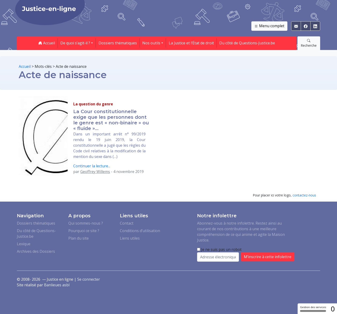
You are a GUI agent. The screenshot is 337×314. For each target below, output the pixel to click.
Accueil (46, 43)
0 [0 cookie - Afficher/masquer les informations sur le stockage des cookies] (333, 309)
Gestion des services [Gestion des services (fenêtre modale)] (313, 308)
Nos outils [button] (151, 43)
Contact (126, 223)
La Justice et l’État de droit (191, 43)
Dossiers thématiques (118, 43)
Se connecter (88, 279)
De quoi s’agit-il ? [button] (75, 43)
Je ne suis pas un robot (219, 249)
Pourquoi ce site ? (83, 230)
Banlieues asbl (57, 284)
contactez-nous (304, 195)
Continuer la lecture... (91, 165)
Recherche (309, 43)
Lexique (23, 243)
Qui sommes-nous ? (85, 223)
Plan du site (78, 238)
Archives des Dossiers (36, 251)
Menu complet (269, 26)
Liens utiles (130, 238)
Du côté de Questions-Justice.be (247, 43)
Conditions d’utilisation (140, 230)
